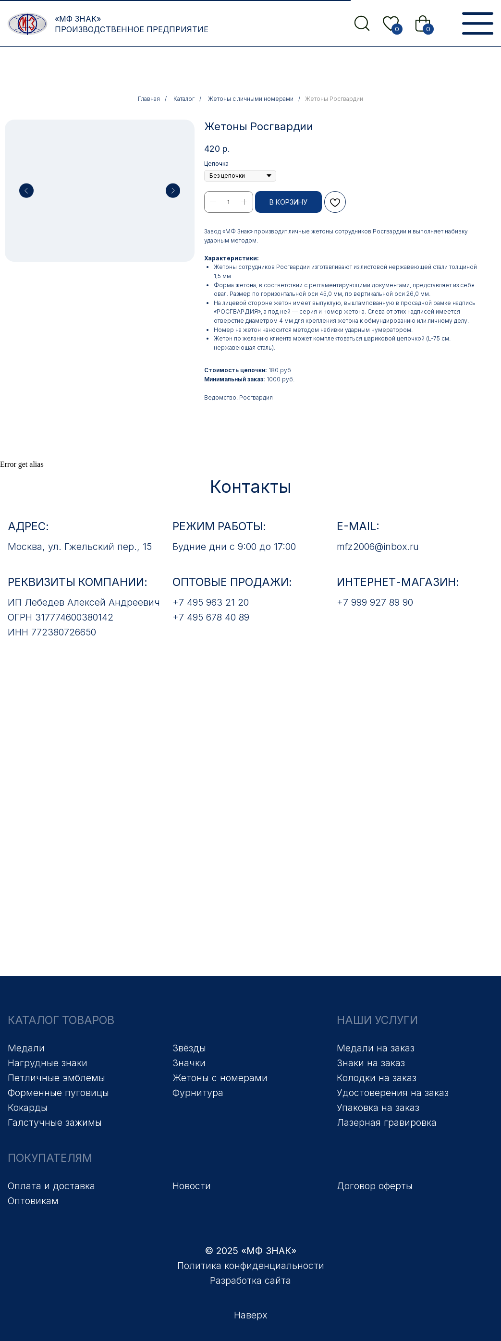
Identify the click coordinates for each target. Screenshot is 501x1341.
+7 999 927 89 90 (375, 602)
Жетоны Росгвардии (334, 98)
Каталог (184, 98)
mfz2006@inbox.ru (378, 546)
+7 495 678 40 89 (210, 617)
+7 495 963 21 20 (210, 602)
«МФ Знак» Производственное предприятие (131, 24)
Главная (149, 98)
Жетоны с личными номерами (250, 98)
